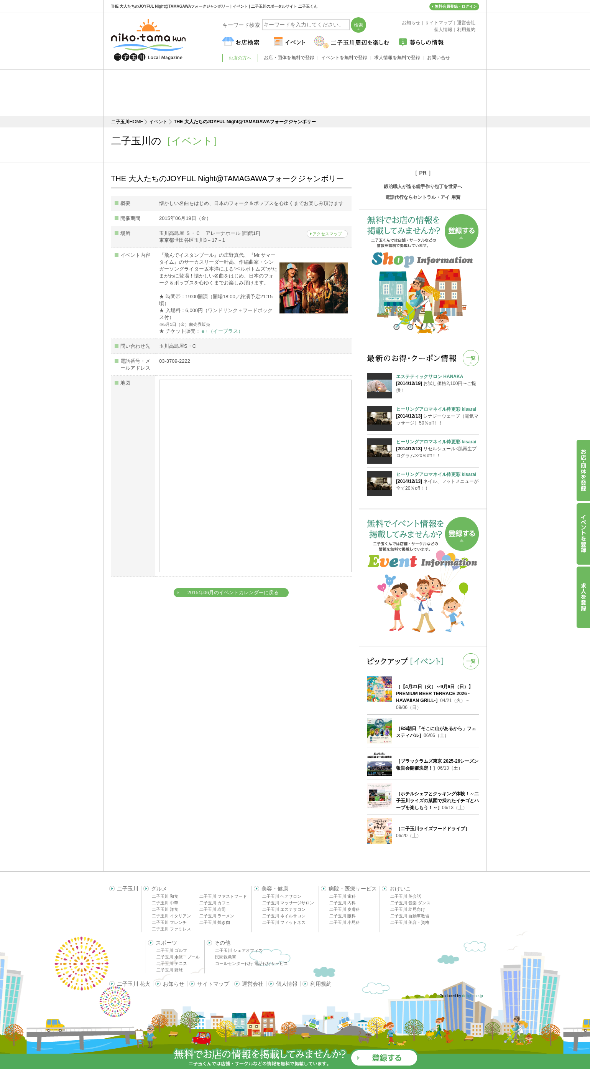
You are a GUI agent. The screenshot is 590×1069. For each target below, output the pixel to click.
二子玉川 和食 (165, 896)
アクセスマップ (327, 233)
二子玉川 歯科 (342, 896)
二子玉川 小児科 (344, 922)
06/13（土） (437, 800)
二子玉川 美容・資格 (409, 922)
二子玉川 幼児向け (407, 909)
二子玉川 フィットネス (284, 922)
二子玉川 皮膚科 (344, 909)
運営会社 (252, 984)
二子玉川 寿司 (212, 909)
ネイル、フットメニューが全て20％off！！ (437, 481)
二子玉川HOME (127, 121)
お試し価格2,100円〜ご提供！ (437, 383)
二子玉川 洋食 (165, 909)
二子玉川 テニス (171, 963)
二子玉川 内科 (342, 902)
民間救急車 (225, 957)
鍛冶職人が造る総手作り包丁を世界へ (423, 186)
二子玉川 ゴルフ (171, 950)
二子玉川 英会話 (405, 896)
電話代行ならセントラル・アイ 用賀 (422, 197)
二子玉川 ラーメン (216, 916)
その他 (222, 943)
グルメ (159, 889)
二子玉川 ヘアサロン (281, 896)
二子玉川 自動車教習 (409, 916)
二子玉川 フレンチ (169, 922)
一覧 (470, 358)
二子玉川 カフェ (214, 902)
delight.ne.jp (472, 996)
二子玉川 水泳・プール (178, 957)
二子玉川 (127, 889)
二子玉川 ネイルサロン (284, 916)
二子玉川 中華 (165, 902)
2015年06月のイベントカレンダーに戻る (233, 592)
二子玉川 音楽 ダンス (410, 902)
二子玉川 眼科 (342, 916)
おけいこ (400, 889)
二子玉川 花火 (134, 984)
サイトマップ (213, 984)
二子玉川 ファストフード (223, 896)
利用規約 (321, 984)
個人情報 (286, 984)
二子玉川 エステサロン (284, 909)
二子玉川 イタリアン (171, 916)
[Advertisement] (295, 93)
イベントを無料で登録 (344, 57)
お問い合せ (438, 57)
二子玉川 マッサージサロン (288, 902)
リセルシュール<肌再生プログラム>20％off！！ (437, 448)
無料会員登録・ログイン (456, 6)
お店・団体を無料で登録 (289, 57)
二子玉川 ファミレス (171, 929)
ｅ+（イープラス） (222, 331)
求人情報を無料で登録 (397, 57)
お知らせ (173, 984)
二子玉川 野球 (169, 970)
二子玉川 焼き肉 (214, 922)
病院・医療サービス (353, 889)
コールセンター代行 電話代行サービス (251, 963)
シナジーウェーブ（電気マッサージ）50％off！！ (437, 416)
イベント (158, 121)
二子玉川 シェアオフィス (239, 950)
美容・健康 (274, 889)
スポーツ (166, 943)
